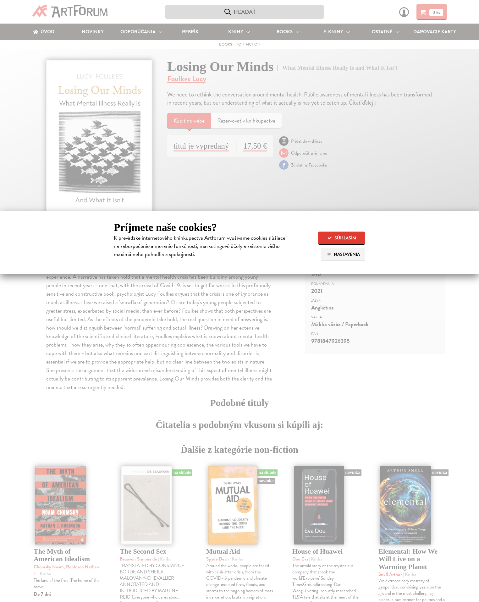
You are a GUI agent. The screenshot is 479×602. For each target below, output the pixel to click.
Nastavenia (343, 254)
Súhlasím (342, 238)
